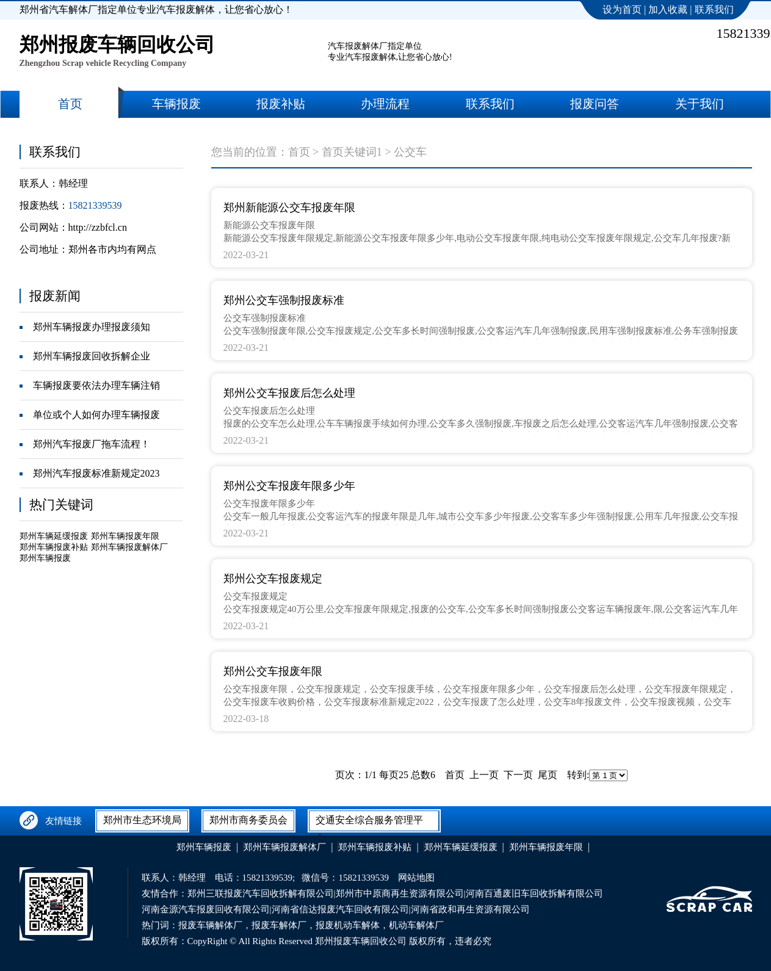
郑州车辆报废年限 (125, 536)
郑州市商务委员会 (248, 820)
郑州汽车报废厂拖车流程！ (91, 444)
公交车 (410, 152)
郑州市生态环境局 (142, 820)
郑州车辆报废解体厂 (129, 547)
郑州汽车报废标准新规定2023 (96, 473)
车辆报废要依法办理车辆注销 (96, 385)
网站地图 (416, 878)
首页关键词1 (352, 152)
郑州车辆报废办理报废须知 (91, 327)
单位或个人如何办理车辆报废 (96, 415)
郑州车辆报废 (45, 558)
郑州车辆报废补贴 (54, 547)
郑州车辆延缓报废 (54, 536)
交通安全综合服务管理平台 (369, 823)
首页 (299, 152)
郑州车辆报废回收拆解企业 (91, 356)
